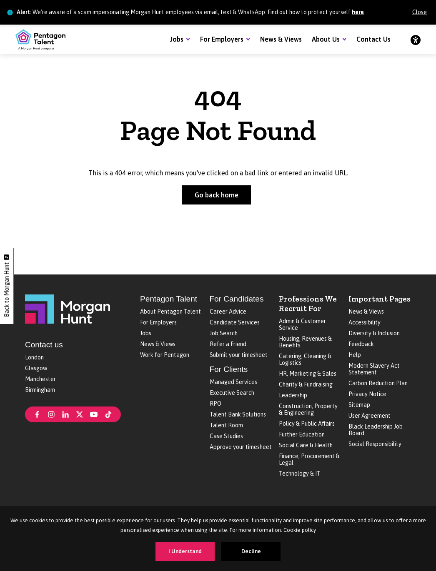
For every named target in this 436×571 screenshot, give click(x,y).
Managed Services (233, 382)
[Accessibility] (416, 39)
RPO (215, 403)
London (34, 357)
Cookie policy (299, 530)
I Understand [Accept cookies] (185, 551)
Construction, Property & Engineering (308, 409)
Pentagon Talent (168, 298)
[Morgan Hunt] (67, 308)
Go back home (216, 195)
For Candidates (237, 298)
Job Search (224, 333)
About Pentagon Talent (170, 311)
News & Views (281, 39)
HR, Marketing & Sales (307, 373)
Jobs (176, 39)
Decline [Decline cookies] (251, 551)
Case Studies (226, 436)
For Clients (229, 369)
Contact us (44, 344)
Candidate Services (235, 322)
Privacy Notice (367, 394)
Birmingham (40, 389)
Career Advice (228, 311)
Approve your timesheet (241, 447)
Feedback (361, 344)
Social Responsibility (374, 444)
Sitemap (359, 404)
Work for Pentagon (164, 355)
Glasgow (36, 368)
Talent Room (226, 425)
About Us (326, 39)
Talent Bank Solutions (238, 414)
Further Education (302, 434)
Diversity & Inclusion (374, 333)
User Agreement (369, 415)
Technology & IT (300, 473)
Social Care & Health (306, 445)
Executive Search (232, 392)
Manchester (40, 379)
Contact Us (373, 39)
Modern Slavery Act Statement (374, 369)
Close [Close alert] (419, 12)
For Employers (221, 39)
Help (354, 355)
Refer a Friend (228, 344)
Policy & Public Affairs (307, 423)
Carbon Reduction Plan (378, 383)
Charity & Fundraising (306, 384)
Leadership (293, 395)
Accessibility (364, 322)
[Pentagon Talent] (40, 39)
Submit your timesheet (239, 355)
